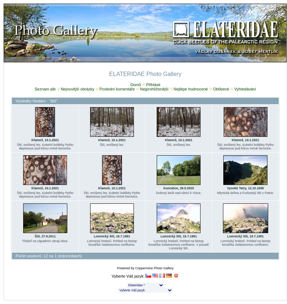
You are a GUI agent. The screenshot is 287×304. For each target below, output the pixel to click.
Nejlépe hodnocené (191, 89)
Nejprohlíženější (154, 89)
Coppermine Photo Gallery (154, 268)
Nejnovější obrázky (77, 89)
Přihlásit (153, 85)
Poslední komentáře (117, 89)
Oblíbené (221, 89)
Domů (135, 85)
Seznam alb (44, 89)
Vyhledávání (245, 89)
